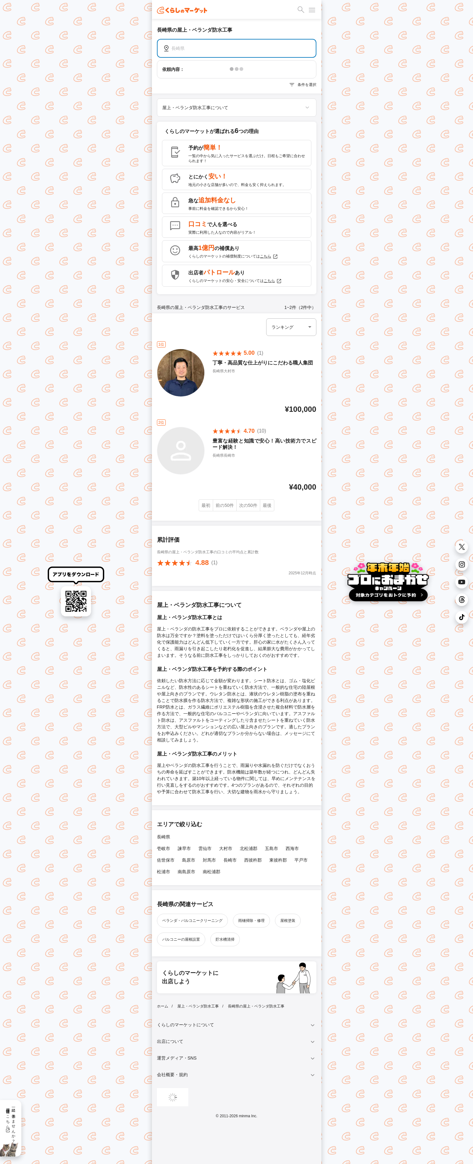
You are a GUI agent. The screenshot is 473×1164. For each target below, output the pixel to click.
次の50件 (248, 505)
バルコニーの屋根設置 (181, 939)
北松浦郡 (248, 848)
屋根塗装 (287, 920)
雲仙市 (205, 848)
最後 (267, 505)
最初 (206, 505)
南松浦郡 (211, 871)
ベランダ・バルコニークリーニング (192, 920)
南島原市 (186, 871)
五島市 (271, 848)
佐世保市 (166, 860)
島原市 (188, 860)
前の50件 (225, 505)
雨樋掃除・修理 (251, 920)
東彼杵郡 (278, 860)
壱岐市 (163, 848)
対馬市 (209, 860)
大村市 (225, 848)
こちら (269, 256)
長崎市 (230, 860)
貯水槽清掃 (225, 939)
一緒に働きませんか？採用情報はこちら (10, 1123)
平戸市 (301, 860)
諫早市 (184, 848)
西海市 (292, 848)
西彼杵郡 (253, 860)
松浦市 (163, 871)
